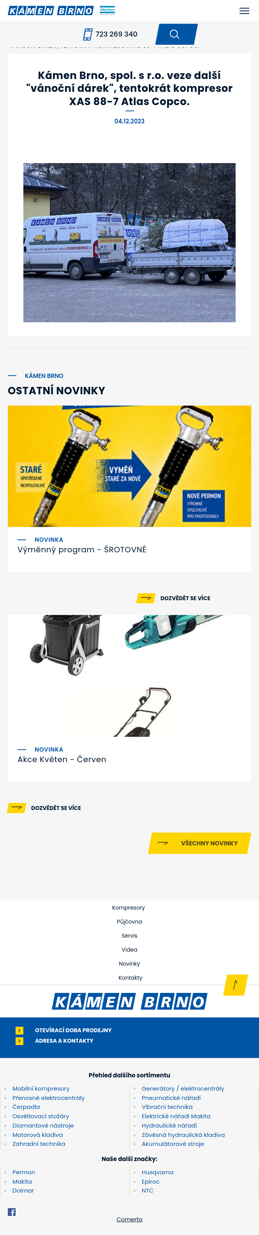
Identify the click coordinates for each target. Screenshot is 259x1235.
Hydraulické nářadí (169, 1125)
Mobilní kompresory (41, 1088)
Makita (22, 1181)
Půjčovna (129, 922)
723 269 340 (116, 34)
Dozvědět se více (185, 598)
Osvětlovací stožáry (40, 1116)
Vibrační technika (167, 1107)
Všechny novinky (209, 843)
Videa (129, 950)
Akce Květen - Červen (62, 759)
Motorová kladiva (37, 1135)
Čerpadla (26, 1107)
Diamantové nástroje (43, 1125)
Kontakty (130, 978)
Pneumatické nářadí (171, 1098)
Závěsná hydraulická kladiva (183, 1135)
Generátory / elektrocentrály (183, 1088)
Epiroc (151, 1181)
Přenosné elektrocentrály (48, 1098)
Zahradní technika (38, 1144)
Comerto (129, 1219)
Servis (129, 936)
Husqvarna (158, 1172)
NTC (147, 1190)
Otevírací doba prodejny (73, 1030)
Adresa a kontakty (64, 1041)
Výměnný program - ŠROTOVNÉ (82, 549)
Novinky (129, 964)
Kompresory (128, 908)
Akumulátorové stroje (173, 1144)
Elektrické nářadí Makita (176, 1116)
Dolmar (23, 1190)
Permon (23, 1172)
